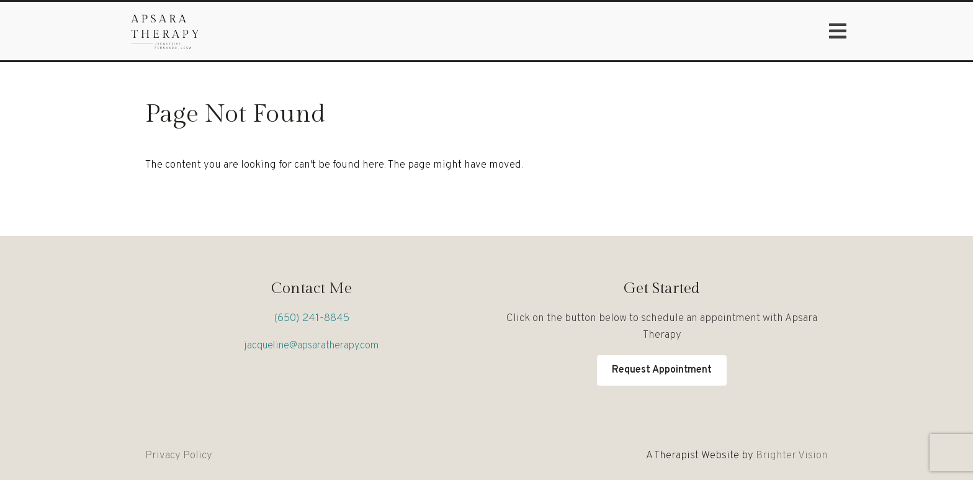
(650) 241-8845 (311, 318)
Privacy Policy (178, 456)
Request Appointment (662, 370)
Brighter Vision (792, 456)
